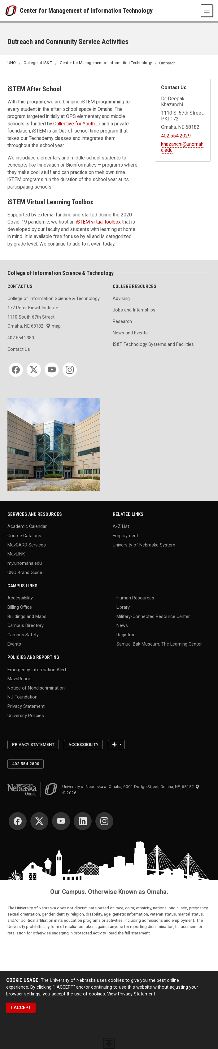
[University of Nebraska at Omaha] (12, 11)
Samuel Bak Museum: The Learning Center (159, 643)
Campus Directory (25, 625)
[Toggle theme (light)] (116, 744)
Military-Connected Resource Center (153, 616)
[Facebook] (16, 370)
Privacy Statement (26, 706)
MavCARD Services (26, 544)
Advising (121, 298)
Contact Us (18, 349)
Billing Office (19, 607)
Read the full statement (128, 933)
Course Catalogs (24, 535)
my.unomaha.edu (24, 563)
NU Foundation (22, 697)
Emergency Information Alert (36, 669)
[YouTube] (52, 370)
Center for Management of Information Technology (86, 10)
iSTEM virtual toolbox (98, 222)
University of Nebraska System (144, 544)
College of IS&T (38, 63)
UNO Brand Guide (24, 572)
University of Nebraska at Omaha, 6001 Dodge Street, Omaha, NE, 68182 (130, 786)
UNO (11, 63)
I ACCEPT (21, 1007)
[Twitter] (34, 370)
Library (123, 607)
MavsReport (19, 678)
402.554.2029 (176, 136)
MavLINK (16, 554)
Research (122, 321)
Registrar (125, 635)
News (122, 625)
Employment (125, 535)
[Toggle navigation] (207, 10)
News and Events (130, 333)
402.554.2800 (25, 763)
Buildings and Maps (26, 616)
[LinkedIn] (83, 821)
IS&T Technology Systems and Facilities (153, 344)
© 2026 (70, 792)
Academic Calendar (27, 526)
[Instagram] (70, 370)
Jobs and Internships (134, 310)
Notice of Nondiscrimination (36, 687)
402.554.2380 (20, 338)
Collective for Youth (74, 124)
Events (14, 643)
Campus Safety (23, 635)
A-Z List (121, 526)
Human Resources (135, 598)
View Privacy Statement (131, 994)
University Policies (25, 715)
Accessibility (20, 598)
